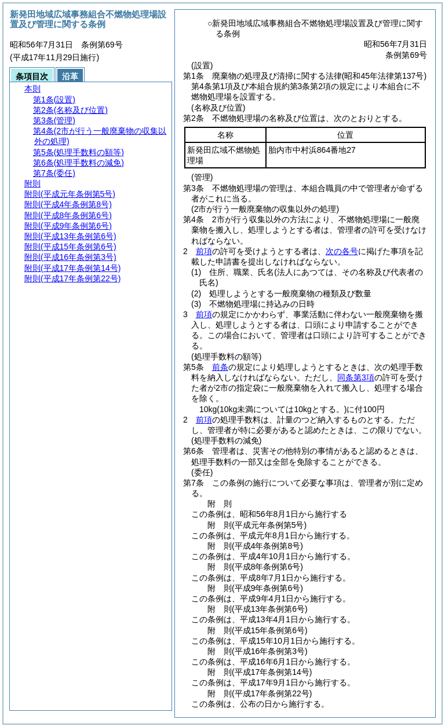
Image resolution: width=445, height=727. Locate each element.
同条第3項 (355, 377)
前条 (220, 367)
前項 (204, 251)
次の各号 (342, 251)
